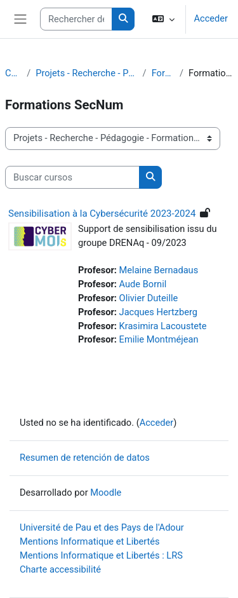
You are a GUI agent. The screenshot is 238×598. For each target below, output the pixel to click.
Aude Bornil (143, 284)
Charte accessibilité (60, 569)
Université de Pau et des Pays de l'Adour (102, 527)
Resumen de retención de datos (85, 457)
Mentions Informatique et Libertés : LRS (101, 555)
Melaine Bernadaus (159, 270)
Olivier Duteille (148, 298)
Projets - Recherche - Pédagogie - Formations (86, 73)
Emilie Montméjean (159, 339)
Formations (163, 73)
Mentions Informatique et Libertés (90, 541)
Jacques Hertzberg (158, 312)
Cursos (13, 73)
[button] (163, 19)
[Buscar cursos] (72, 177)
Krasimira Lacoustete (163, 326)
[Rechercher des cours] (76, 19)
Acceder (211, 18)
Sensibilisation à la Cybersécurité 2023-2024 (101, 213)
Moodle (105, 492)
